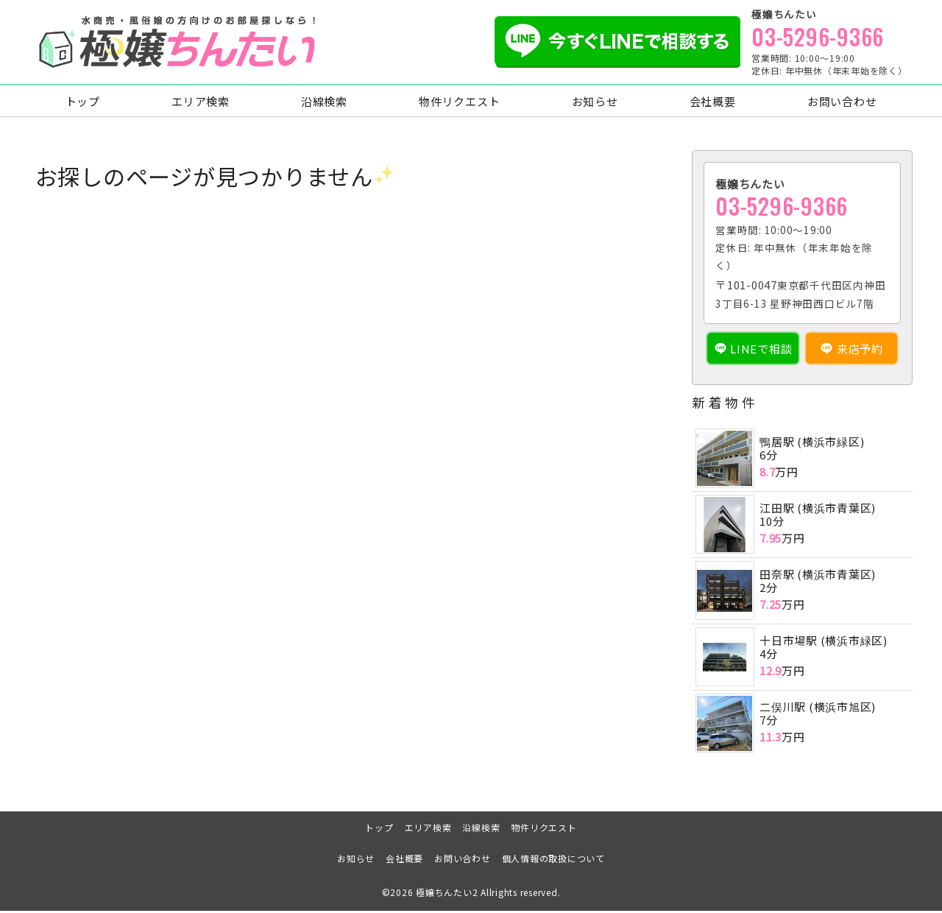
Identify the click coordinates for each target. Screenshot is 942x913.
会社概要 (713, 103)
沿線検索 (324, 103)
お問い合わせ (842, 103)
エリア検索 (200, 103)
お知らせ (595, 103)
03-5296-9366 (817, 37)
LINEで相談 (761, 351)
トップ (82, 103)
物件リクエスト (459, 103)
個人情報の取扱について (553, 860)
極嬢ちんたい (444, 894)
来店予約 (860, 351)
